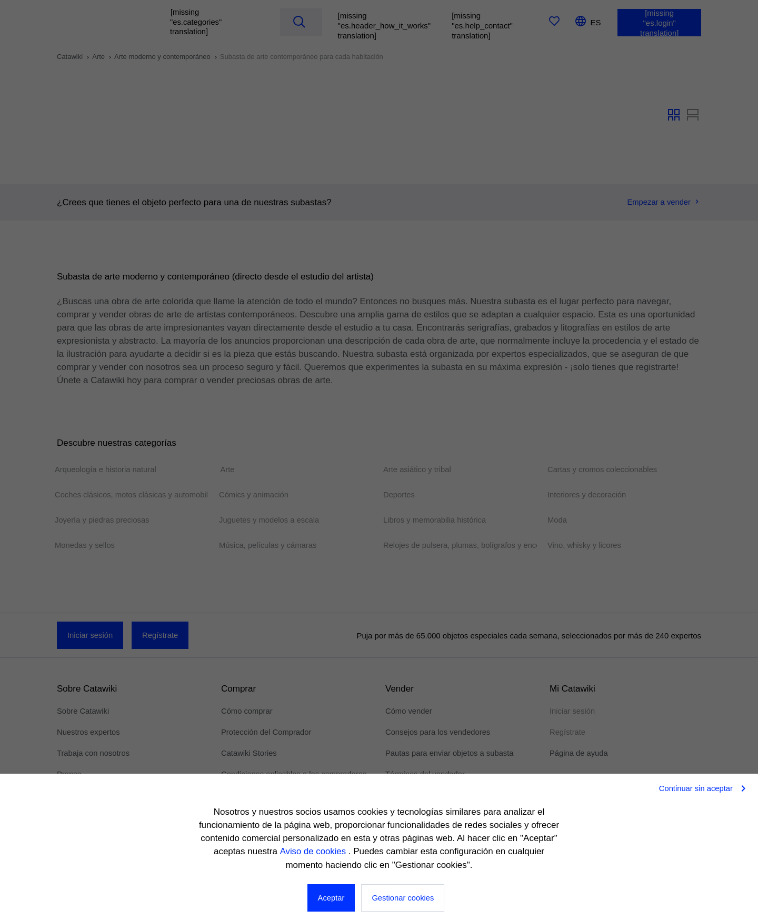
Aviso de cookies (313, 852)
